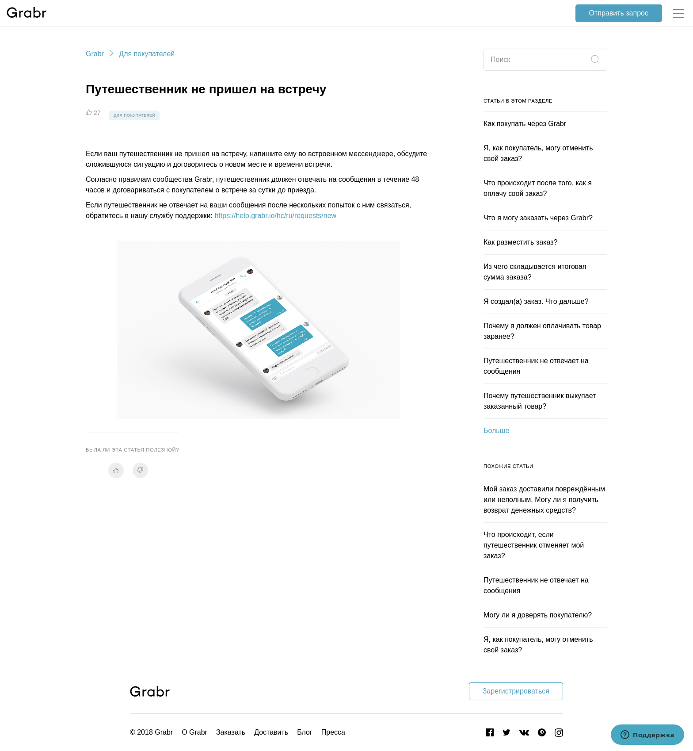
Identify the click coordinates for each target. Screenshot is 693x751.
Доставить (271, 732)
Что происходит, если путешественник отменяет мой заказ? (534, 545)
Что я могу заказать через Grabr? (538, 218)
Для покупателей (147, 53)
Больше (496, 430)
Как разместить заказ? (520, 242)
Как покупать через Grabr (525, 123)
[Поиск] (545, 59)
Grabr (95, 53)
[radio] (116, 470)
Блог (304, 732)
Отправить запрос (618, 13)
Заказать (230, 732)
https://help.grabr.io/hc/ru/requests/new (275, 215)
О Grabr (194, 732)
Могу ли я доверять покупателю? (538, 615)
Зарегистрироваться (516, 691)
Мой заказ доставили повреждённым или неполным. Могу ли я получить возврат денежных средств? (544, 499)
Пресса (333, 732)
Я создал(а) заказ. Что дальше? (536, 301)
